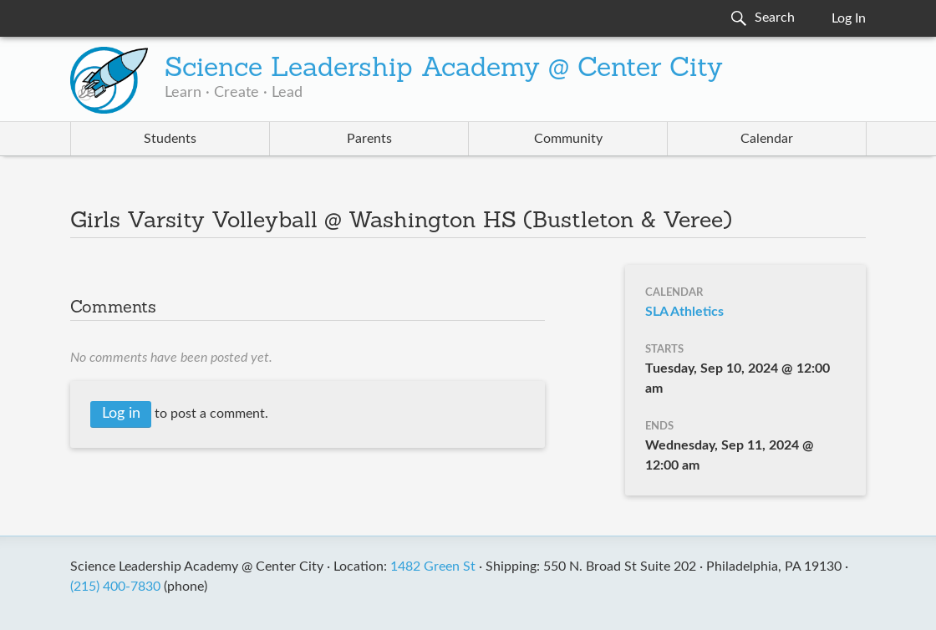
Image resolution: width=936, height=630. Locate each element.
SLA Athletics (684, 311)
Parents (369, 138)
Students (170, 138)
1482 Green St (433, 566)
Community (568, 138)
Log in (121, 413)
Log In (849, 18)
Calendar (766, 138)
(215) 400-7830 (115, 586)
